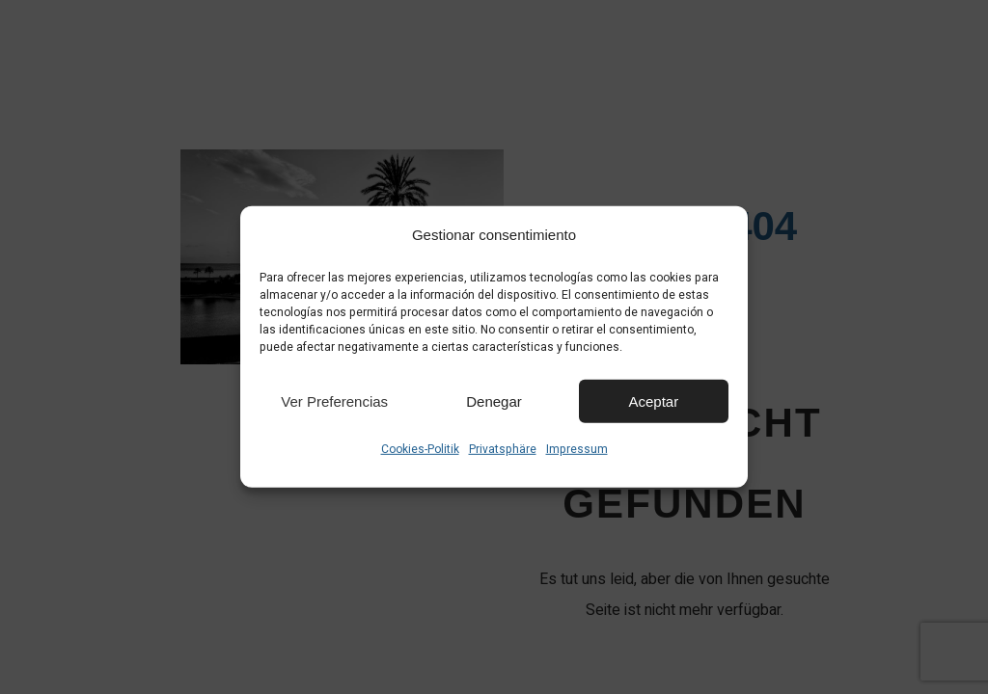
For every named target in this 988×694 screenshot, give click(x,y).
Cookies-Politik (420, 449)
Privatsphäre (502, 449)
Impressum (577, 449)
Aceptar (653, 400)
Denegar (494, 400)
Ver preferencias (334, 400)
